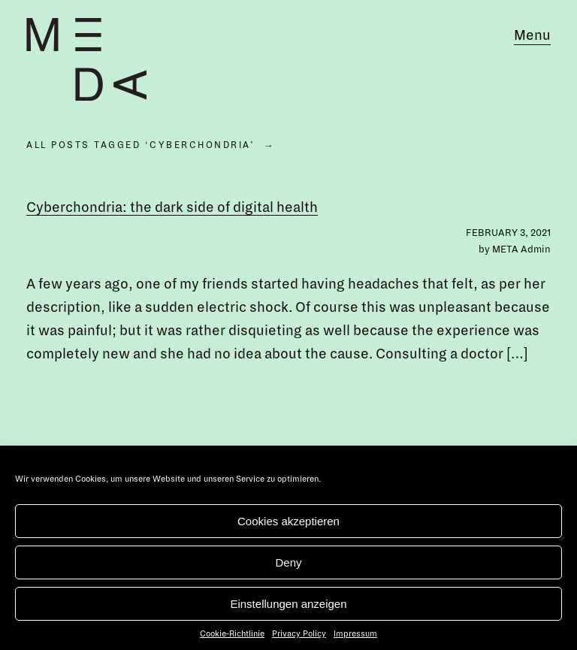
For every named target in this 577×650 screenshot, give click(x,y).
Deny (288, 562)
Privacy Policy (299, 633)
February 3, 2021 (508, 233)
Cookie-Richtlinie (232, 633)
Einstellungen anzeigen (288, 603)
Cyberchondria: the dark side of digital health (172, 207)
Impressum (355, 633)
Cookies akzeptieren (288, 521)
